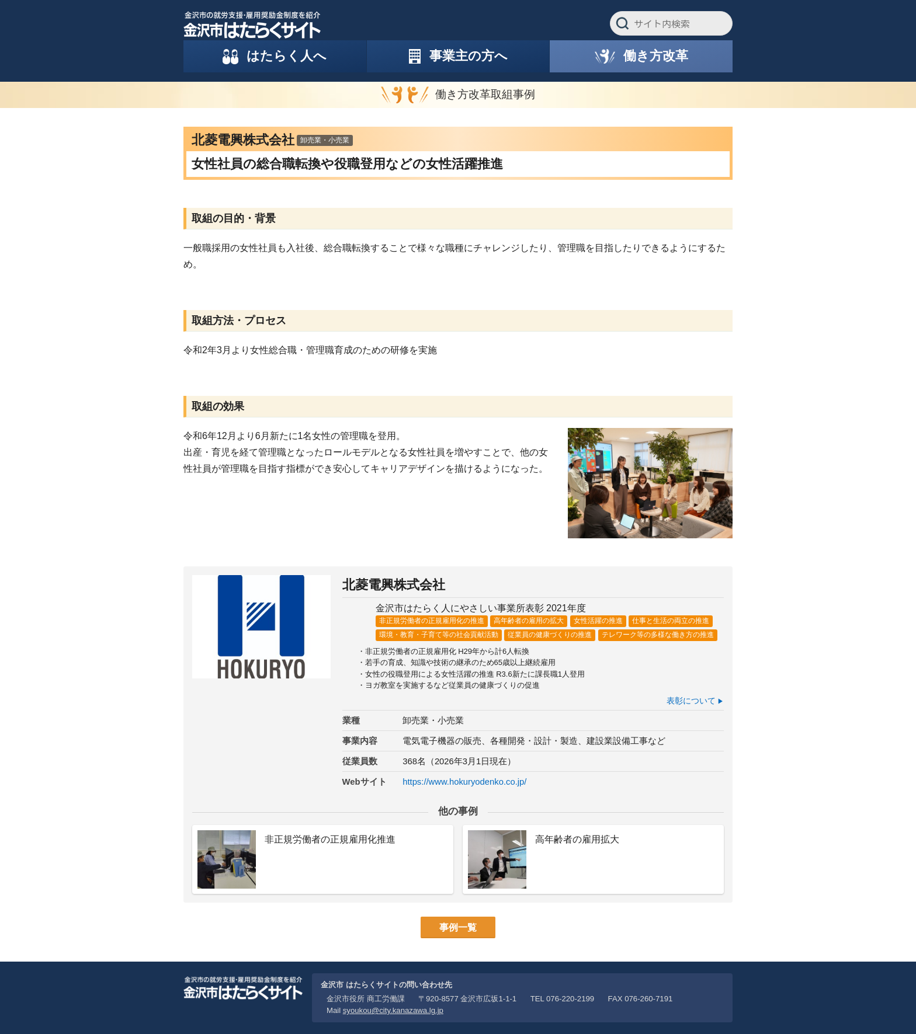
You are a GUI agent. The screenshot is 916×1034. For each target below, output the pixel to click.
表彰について (691, 700)
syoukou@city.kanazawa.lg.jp (393, 1010)
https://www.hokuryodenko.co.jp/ (464, 781)
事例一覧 (458, 927)
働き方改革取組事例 (485, 94)
